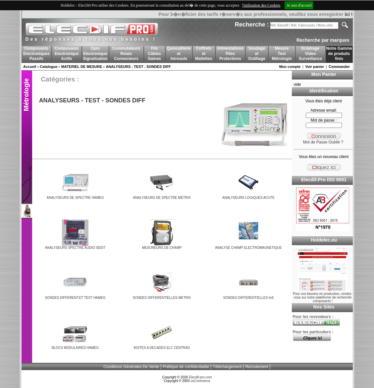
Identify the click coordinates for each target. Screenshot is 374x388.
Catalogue (48, 67)
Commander (339, 67)
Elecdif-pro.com (200, 377)
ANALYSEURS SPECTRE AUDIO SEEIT (75, 247)
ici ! (348, 14)
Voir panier (314, 67)
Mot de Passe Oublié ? (323, 142)
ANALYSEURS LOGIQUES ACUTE (248, 197)
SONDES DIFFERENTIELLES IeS (248, 298)
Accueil (29, 67)
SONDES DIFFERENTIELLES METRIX (162, 298)
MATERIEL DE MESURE (81, 67)
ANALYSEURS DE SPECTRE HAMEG (75, 197)
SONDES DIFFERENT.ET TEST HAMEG (75, 298)
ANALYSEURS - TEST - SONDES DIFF (138, 67)
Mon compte (290, 67)
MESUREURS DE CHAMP (162, 247)
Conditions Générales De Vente (131, 366)
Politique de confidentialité (186, 366)
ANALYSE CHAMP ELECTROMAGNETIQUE (248, 247)
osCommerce (200, 381)
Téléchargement (227, 366)
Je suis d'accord (299, 5)
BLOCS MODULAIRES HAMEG (75, 348)
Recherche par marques (322, 40)
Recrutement (256, 366)
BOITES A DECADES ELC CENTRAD (162, 348)
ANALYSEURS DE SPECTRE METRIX (162, 197)
